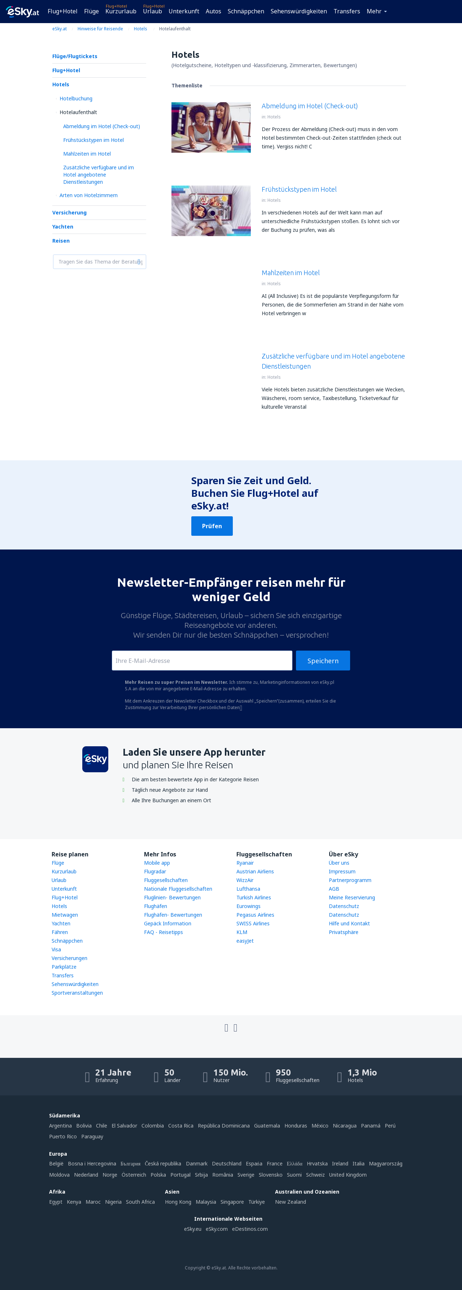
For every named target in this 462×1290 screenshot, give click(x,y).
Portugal (180, 1174)
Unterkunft (184, 11)
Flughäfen (155, 906)
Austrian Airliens (255, 871)
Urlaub (152, 11)
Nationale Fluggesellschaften (178, 888)
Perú (390, 1125)
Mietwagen (65, 914)
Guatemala (267, 1125)
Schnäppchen (246, 11)
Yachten (62, 226)
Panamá (370, 1125)
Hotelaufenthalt (78, 112)
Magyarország (385, 1163)
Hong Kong (178, 1201)
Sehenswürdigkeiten (299, 11)
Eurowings (248, 906)
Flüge (91, 11)
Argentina (60, 1125)
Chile (101, 1125)
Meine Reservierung (352, 897)
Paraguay (92, 1136)
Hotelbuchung (76, 98)
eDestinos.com (250, 1228)
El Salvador (124, 1125)
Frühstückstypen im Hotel (93, 139)
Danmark (197, 1163)
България (130, 1163)
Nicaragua (345, 1125)
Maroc (93, 1201)
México (319, 1125)
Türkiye (256, 1201)
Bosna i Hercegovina (92, 1163)
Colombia (152, 1125)
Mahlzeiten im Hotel (87, 153)
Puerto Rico (63, 1136)
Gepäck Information (167, 923)
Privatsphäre (343, 932)
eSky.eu (192, 1228)
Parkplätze (64, 966)
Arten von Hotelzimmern (89, 195)
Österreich (134, 1174)
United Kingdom (348, 1174)
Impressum (342, 871)
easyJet (245, 940)
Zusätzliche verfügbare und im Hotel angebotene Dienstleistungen (98, 174)
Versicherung (69, 212)
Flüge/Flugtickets (74, 56)
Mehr (374, 11)
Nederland (86, 1174)
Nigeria (113, 1201)
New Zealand (290, 1201)
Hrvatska (317, 1163)
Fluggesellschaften (166, 880)
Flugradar (155, 871)
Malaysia (206, 1201)
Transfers (347, 11)
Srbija (201, 1174)
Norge (110, 1174)
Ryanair (245, 862)
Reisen (61, 240)
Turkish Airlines (253, 897)
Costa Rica (180, 1125)
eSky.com (217, 1228)
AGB (334, 888)
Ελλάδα (294, 1163)
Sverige (245, 1174)
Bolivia (84, 1125)
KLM (241, 932)
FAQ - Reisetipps (163, 932)
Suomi (294, 1174)
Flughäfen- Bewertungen (173, 914)
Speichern (323, 660)
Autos (213, 11)
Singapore (232, 1201)
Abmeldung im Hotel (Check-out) (101, 126)
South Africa (140, 1201)
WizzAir (244, 880)
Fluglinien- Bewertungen (172, 897)
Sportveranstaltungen (77, 992)
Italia (359, 1163)
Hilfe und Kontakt (349, 923)
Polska (158, 1174)
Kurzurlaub (120, 11)
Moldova (59, 1174)
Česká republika (163, 1163)
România (222, 1174)
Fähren (60, 932)
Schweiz (315, 1174)
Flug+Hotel (63, 11)
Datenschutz (344, 906)
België (56, 1163)
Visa (56, 949)
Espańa (254, 1163)
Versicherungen (69, 958)
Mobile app (157, 862)
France (275, 1163)
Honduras (295, 1125)
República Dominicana (224, 1125)
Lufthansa (248, 888)
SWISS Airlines (253, 923)
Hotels (60, 84)
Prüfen (212, 526)
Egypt (55, 1201)
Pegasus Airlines (255, 914)
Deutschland (226, 1163)
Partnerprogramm (350, 880)
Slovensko (271, 1174)
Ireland (340, 1163)
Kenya (74, 1201)
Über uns (339, 862)
